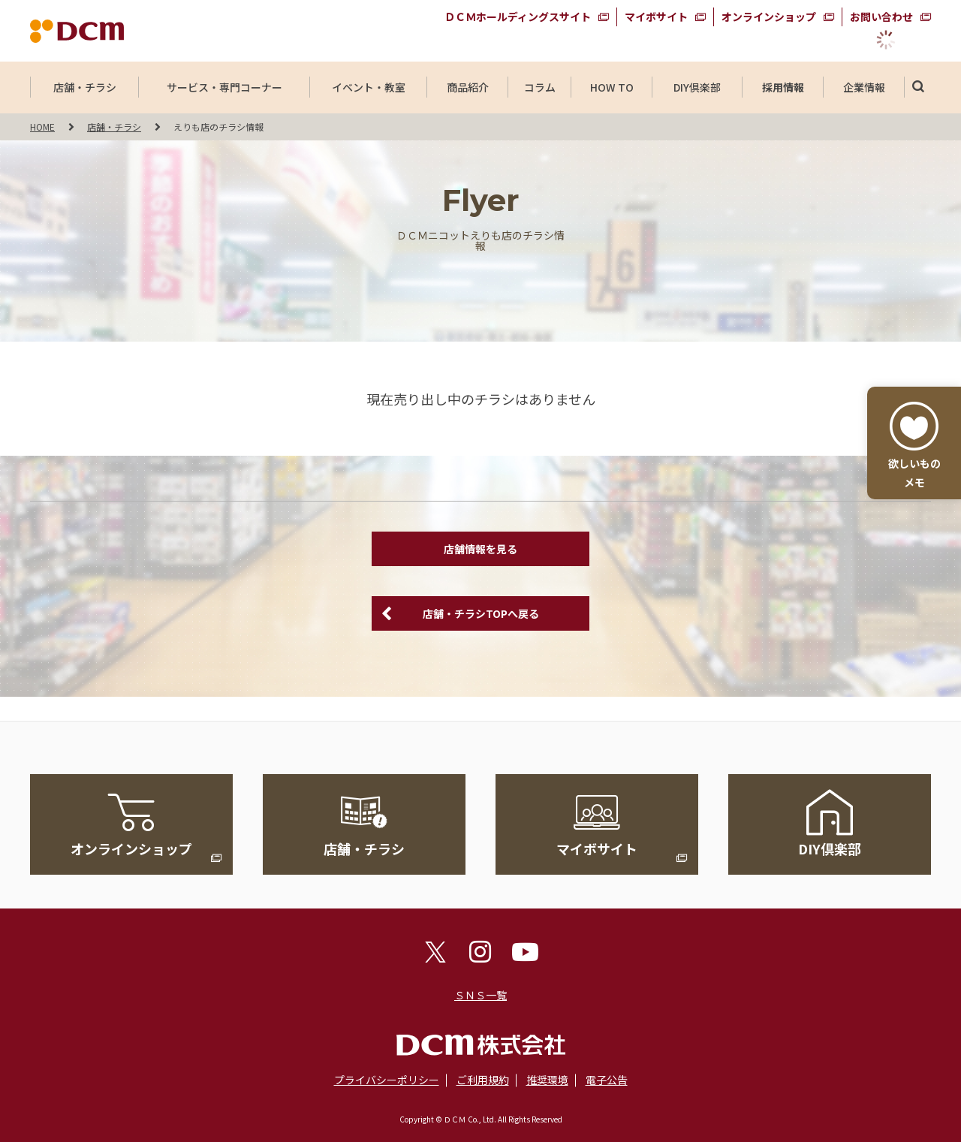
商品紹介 (468, 87)
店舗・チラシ (84, 87)
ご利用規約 (482, 1079)
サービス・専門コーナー (224, 87)
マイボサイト (656, 16)
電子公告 (607, 1079)
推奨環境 (547, 1079)
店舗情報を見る (480, 548)
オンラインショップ (769, 16)
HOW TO (611, 87)
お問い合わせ (881, 16)
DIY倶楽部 (697, 87)
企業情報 (864, 87)
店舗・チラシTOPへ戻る (481, 613)
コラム (540, 87)
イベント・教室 (368, 87)
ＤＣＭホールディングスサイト (517, 16)
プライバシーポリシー (386, 1079)
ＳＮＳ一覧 (480, 994)
